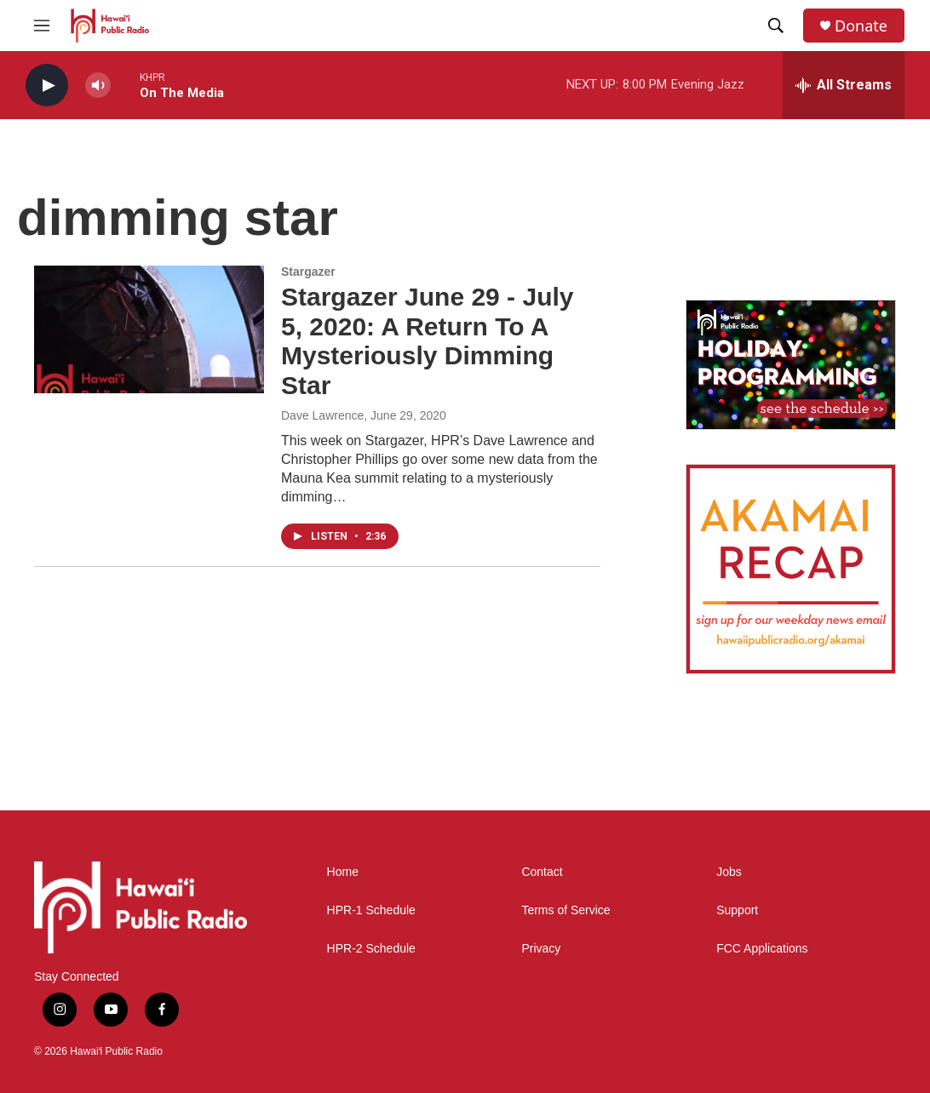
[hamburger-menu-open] (42, 26)
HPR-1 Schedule (371, 910)
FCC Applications (761, 948)
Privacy (540, 948)
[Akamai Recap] (790, 569)
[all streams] (843, 85)
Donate (861, 26)
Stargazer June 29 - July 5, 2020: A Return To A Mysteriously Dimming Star (427, 341)
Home (343, 872)
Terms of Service (565, 910)
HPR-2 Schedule (371, 948)
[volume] (97, 85)
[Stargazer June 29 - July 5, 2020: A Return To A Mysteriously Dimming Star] (149, 329)
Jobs (729, 872)
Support (737, 910)
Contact (541, 872)
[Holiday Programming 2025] (790, 364)
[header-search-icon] (776, 25)
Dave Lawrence (322, 415)
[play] (46, 85)
